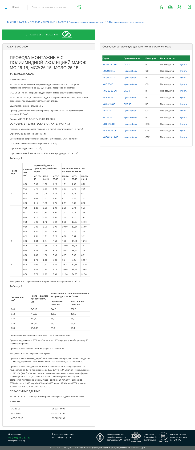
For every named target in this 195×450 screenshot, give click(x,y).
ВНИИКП (11, 22)
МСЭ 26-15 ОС (109, 91)
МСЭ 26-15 (107, 84)
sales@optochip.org (16, 441)
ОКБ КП (127, 64)
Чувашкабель (130, 71)
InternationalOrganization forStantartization (150, 437)
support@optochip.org (61, 437)
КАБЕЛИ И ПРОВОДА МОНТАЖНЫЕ (37, 22)
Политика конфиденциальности (93, 448)
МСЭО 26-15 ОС (110, 64)
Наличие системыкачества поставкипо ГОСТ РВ (178, 437)
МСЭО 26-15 (108, 71)
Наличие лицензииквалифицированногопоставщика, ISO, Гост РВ (118, 437)
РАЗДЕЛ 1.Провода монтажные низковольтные (80, 22)
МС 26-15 (107, 110)
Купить (183, 64)
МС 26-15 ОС (108, 104)
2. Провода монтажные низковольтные (125, 22)
